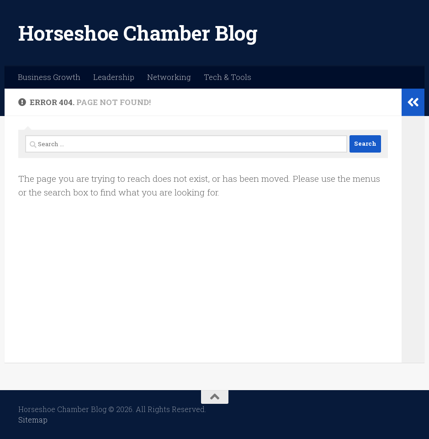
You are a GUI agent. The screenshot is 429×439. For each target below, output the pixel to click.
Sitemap (33, 419)
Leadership (113, 77)
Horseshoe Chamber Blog (137, 32)
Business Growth (49, 77)
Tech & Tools (227, 77)
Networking (169, 77)
